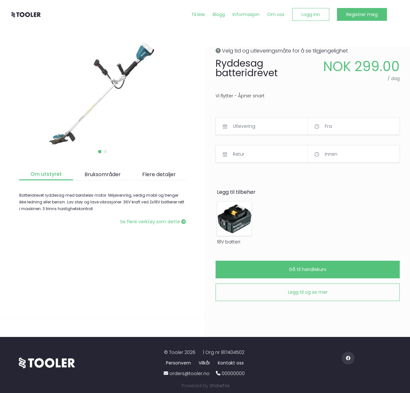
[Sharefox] (220, 385)
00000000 (233, 373)
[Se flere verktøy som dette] (153, 221)
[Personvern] (179, 363)
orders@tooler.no (189, 373)
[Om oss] (275, 14)
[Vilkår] (206, 363)
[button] (310, 14)
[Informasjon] (246, 14)
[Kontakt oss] (231, 363)
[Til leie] (198, 14)
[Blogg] (219, 14)
